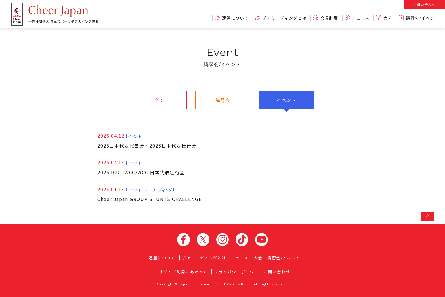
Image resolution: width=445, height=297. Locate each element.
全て (159, 100)
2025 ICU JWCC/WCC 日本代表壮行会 (141, 167)
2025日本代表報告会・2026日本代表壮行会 (146, 140)
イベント (286, 100)
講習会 (222, 100)
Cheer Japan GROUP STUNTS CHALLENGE (149, 194)
